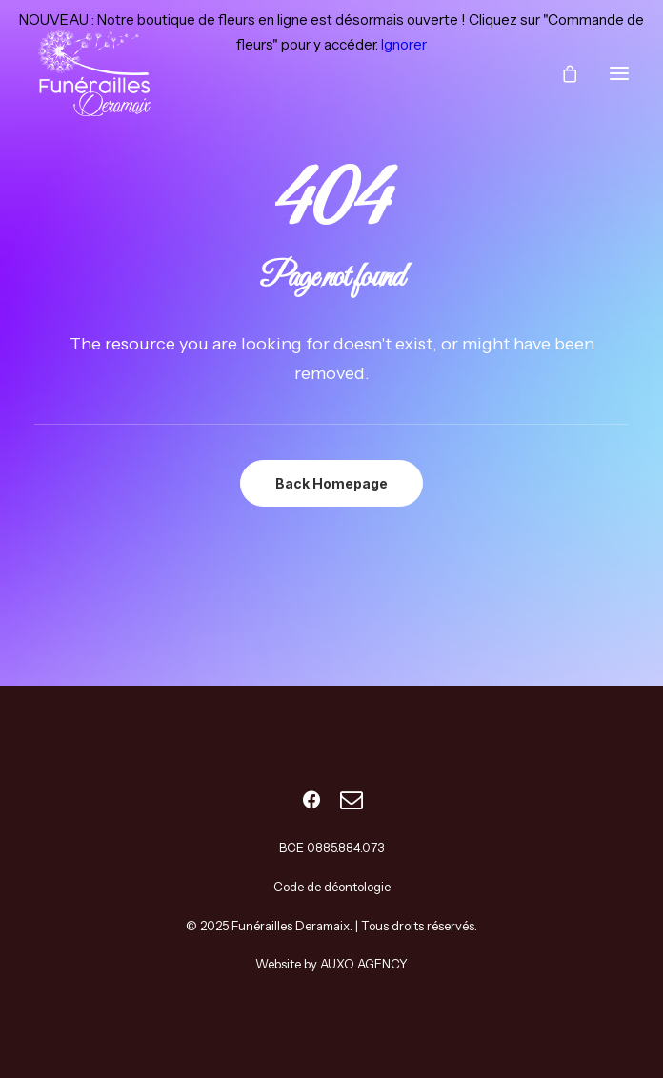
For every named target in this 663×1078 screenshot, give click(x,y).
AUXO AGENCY (364, 963)
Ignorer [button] (404, 44)
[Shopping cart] (561, 73)
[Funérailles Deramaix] (96, 73)
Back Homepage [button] (331, 483)
